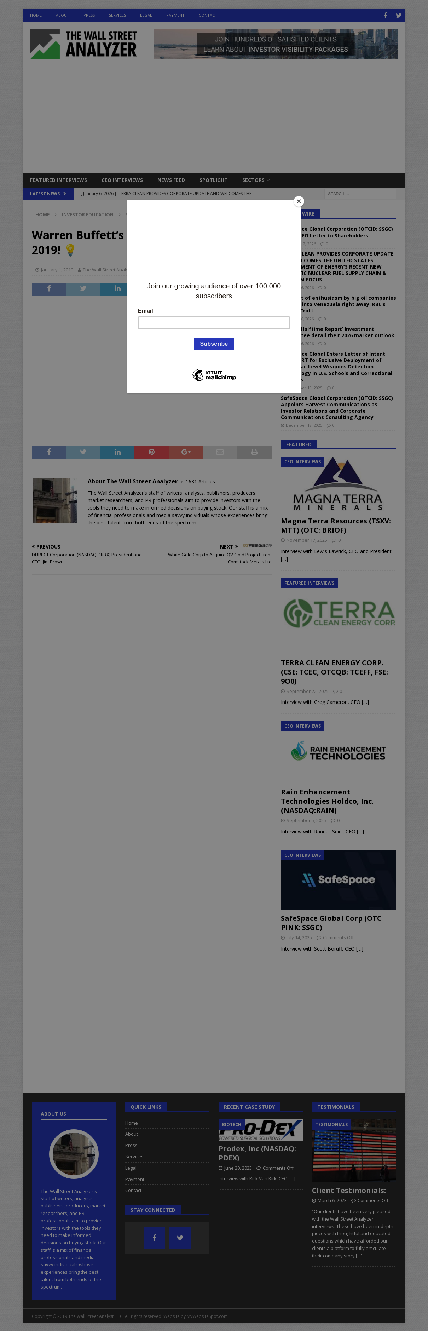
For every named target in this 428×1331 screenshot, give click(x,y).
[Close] (299, 201)
